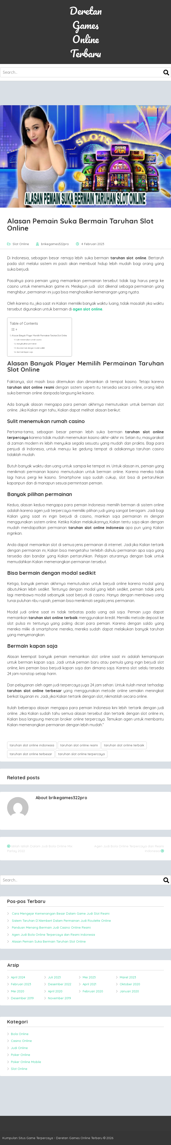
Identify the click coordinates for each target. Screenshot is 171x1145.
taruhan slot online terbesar (31, 754)
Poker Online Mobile (26, 1062)
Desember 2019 (22, 998)
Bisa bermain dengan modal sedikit (31, 348)
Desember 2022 (59, 984)
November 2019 (59, 998)
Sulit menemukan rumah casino (29, 339)
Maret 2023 (128, 977)
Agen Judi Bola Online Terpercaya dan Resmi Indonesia (53, 934)
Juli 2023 (54, 977)
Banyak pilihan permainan (27, 343)
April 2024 (18, 977)
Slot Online (21, 244)
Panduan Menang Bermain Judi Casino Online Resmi (51, 927)
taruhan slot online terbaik (124, 745)
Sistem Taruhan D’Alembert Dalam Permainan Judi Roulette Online (61, 920)
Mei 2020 (17, 991)
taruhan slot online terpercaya (81, 754)
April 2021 (89, 984)
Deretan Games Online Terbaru (85, 32)
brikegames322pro (55, 244)
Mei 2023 (89, 977)
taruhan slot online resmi (79, 745)
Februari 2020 (93, 991)
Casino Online (21, 1041)
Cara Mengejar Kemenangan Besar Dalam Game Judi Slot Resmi (60, 913)
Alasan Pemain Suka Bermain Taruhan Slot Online (49, 941)
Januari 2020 (129, 991)
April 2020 (55, 991)
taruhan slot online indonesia (32, 745)
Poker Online (20, 1055)
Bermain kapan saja (25, 352)
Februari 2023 (21, 984)
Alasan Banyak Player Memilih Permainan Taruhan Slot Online (39, 335)
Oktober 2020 (130, 984)
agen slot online (87, 309)
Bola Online (19, 1034)
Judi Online (19, 1048)
